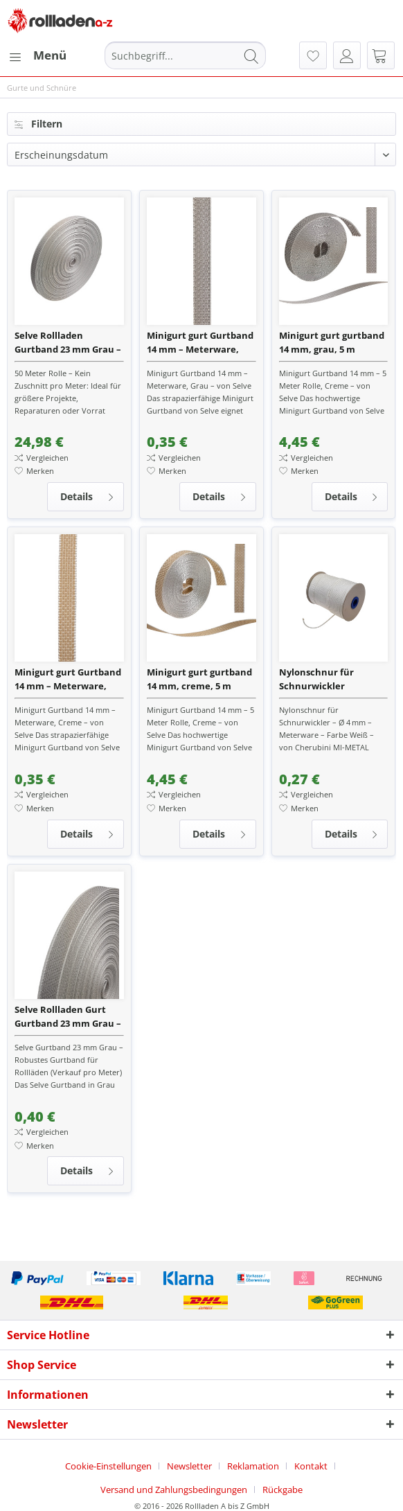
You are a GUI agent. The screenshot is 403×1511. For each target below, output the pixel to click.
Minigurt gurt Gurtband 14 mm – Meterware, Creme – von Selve (68, 679)
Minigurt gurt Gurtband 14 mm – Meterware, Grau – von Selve (200, 342)
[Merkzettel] (313, 55)
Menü (37, 53)
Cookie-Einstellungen (108, 1466)
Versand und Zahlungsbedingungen (173, 1489)
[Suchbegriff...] (185, 55)
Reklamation (253, 1466)
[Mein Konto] (347, 55)
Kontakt (311, 1466)
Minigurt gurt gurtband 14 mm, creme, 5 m (199, 679)
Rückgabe (282, 1489)
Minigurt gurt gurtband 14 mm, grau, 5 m (331, 342)
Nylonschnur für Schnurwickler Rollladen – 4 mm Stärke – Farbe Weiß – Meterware (333, 679)
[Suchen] (251, 55)
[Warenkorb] (381, 55)
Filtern (38, 123)
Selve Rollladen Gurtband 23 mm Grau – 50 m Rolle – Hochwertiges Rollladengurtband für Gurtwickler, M (68, 342)
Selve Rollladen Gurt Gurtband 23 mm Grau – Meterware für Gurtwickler (68, 1016)
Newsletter (189, 1466)
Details (87, 494)
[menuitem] (36, 55)
